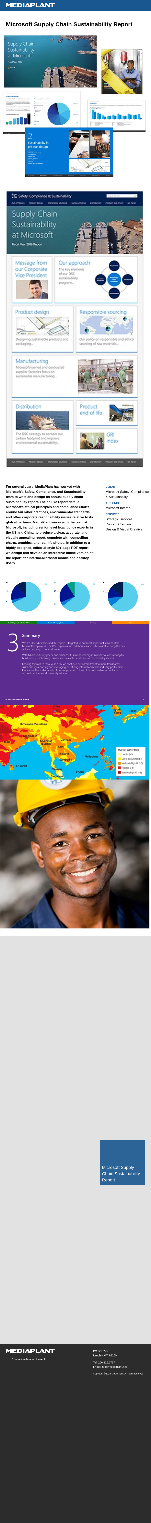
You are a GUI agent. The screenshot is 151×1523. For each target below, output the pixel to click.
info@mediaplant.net (114, 1367)
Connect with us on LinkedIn (30, 1359)
